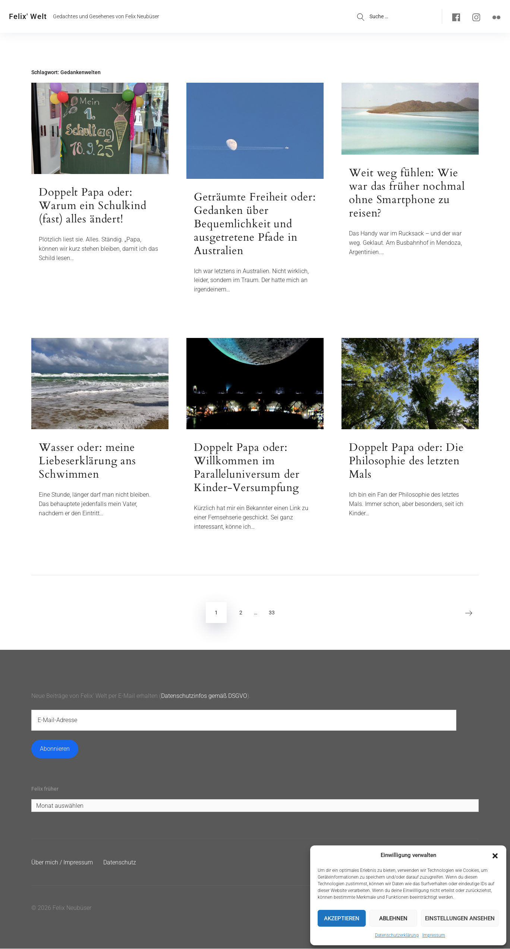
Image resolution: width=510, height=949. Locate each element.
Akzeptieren (341, 918)
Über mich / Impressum (62, 863)
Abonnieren (55, 749)
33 (272, 613)
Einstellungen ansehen (460, 918)
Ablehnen (393, 918)
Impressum (433, 935)
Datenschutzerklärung (397, 935)
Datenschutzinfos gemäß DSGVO (204, 696)
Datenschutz (119, 863)
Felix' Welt (28, 16)
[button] (495, 855)
